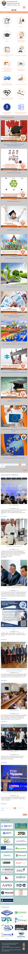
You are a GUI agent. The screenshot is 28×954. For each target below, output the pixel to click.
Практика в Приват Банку (21, 852)
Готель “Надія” (7, 874)
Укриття (21, 98)
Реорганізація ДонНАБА (7, 113)
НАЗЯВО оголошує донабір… (14, 172)
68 (10, 464)
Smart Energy (21, 874)
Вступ (7, 27)
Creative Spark (21, 931)
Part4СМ (7, 923)
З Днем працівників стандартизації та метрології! (14, 372)
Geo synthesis (7, 844)
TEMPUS (7, 852)
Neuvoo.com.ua (7, 859)
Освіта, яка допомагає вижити (14, 287)
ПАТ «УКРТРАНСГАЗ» (21, 844)
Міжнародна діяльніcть (21, 41)
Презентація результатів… (14, 201)
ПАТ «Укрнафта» (7, 837)
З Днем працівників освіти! (14, 401)
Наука (21, 27)
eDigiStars (7, 938)
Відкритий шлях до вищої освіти (21, 113)
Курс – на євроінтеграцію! (14, 587)
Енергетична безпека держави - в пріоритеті (14, 792)
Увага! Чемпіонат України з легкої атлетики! (14, 344)
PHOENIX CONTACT (7, 866)
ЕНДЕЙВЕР (21, 881)
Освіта (7, 41)
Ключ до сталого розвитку (14, 546)
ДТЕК (21, 837)
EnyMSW (7, 916)
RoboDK (7, 896)
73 (23, 464)
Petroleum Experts (7, 903)
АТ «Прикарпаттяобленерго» (21, 896)
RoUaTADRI (7, 931)
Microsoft (21, 859)
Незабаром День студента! (14, 230)
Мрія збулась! (14, 751)
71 (18, 464)
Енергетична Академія (21, 70)
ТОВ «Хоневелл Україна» (21, 866)
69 (13, 464)
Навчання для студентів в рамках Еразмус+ (14, 458)
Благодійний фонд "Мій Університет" (7, 98)
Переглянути (4, 516)
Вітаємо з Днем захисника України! (14, 258)
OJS (21, 889)
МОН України (7, 829)
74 (20, 808)
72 (20, 465)
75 (22, 808)
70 (15, 464)
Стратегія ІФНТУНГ (21, 84)
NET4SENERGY (21, 916)
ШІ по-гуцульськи (14, 505)
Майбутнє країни (14, 710)
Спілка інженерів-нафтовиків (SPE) (7, 84)
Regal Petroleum (7, 881)
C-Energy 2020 (21, 923)
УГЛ (21, 829)
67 (8, 464)
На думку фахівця (21, 55)
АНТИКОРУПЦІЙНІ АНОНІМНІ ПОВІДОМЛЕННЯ (7, 70)
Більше (25, 470)
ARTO (7, 889)
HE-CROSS (21, 938)
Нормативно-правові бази (7, 55)
